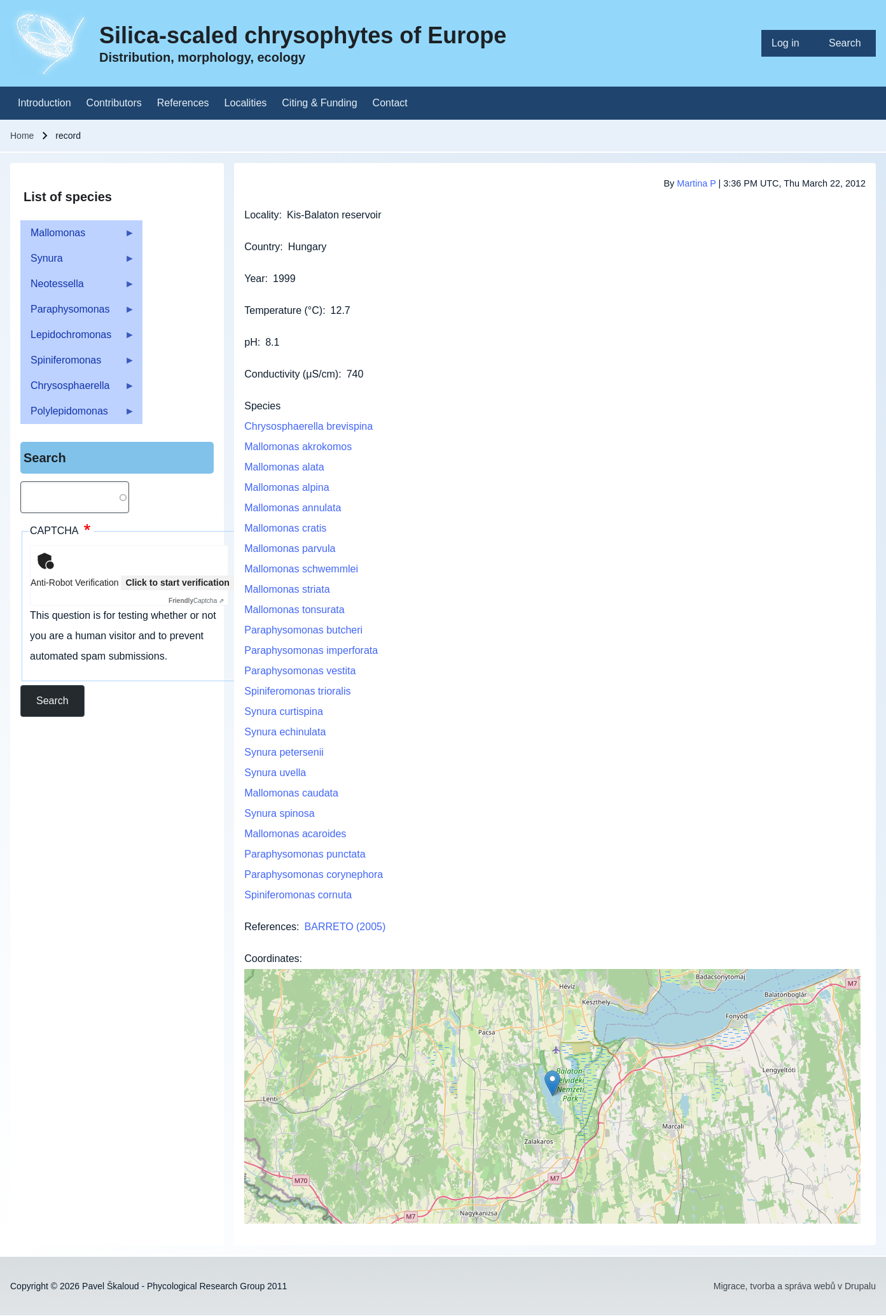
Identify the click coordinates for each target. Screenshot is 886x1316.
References (270, 926)
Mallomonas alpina (286, 487)
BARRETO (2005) (345, 926)
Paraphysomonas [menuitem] (77, 313)
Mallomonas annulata (292, 507)
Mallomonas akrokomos (298, 446)
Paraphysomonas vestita (300, 670)
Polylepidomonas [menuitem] (77, 415)
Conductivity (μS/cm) (291, 374)
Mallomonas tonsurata (294, 609)
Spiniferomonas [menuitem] (77, 364)
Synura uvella (275, 772)
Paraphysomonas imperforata (311, 650)
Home (22, 136)
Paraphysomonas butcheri (303, 630)
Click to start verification (177, 582)
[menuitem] (790, 43)
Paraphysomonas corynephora (313, 874)
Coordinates (271, 958)
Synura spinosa (279, 813)
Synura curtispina (283, 711)
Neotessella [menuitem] (77, 287)
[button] (552, 1083)
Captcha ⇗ (196, 600)
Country (262, 246)
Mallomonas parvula (289, 548)
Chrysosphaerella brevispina (308, 426)
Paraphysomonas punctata (304, 854)
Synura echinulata (285, 731)
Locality (261, 214)
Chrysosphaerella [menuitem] (77, 389)
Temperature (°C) (283, 310)
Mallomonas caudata (291, 793)
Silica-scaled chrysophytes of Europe (302, 35)
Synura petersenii (284, 752)
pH (250, 342)
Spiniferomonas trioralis (297, 691)
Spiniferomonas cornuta (298, 894)
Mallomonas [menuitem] (77, 236)
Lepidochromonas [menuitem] (77, 338)
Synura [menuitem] (77, 262)
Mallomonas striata (286, 589)
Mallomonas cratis (285, 528)
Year (254, 278)
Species (262, 405)
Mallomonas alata (284, 467)
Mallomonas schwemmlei (301, 568)
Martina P (696, 183)
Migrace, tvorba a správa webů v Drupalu (795, 1286)
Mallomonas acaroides (295, 833)
